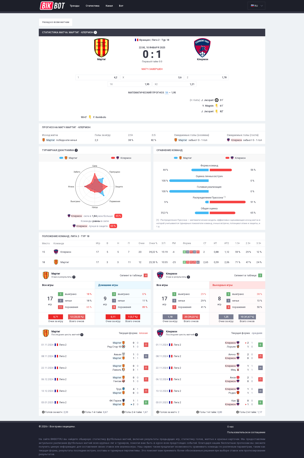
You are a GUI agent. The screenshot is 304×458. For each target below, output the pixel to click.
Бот (121, 5)
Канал (109, 5)
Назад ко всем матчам (55, 22)
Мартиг (68, 157)
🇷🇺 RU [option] (254, 5)
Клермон (121, 157)
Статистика (92, 5)
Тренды (74, 5)
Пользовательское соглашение (246, 432)
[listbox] (256, 6)
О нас (230, 426)
